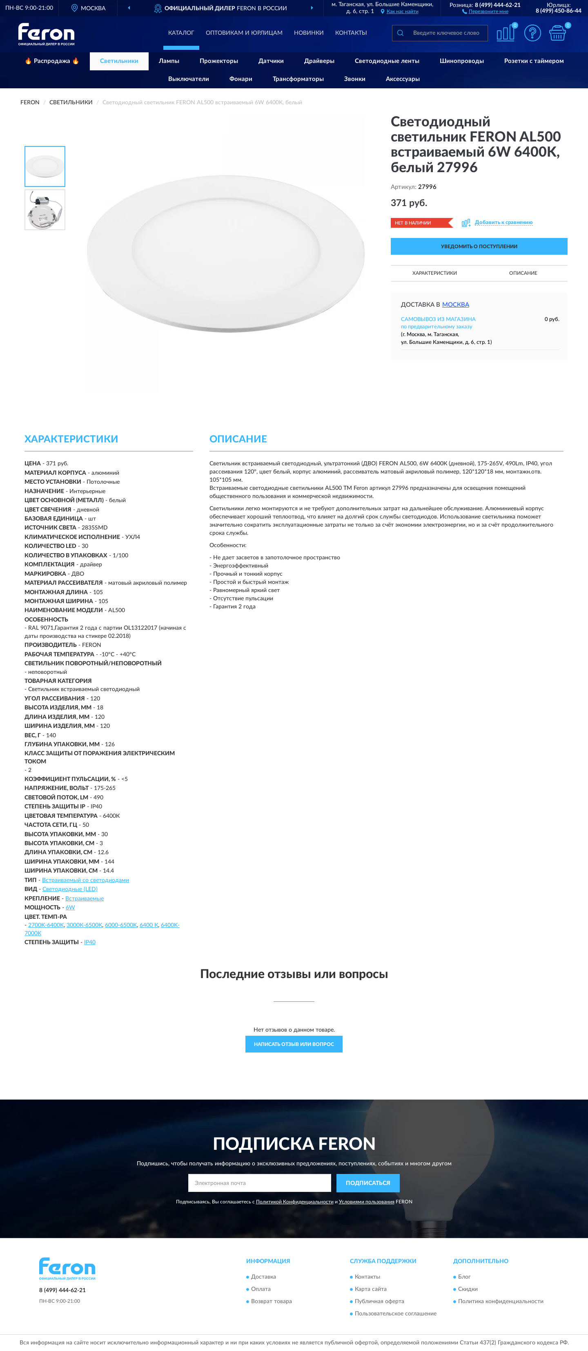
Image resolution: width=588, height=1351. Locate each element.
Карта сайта (371, 1290)
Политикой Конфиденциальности (295, 1201)
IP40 (90, 942)
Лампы (169, 61)
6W (70, 908)
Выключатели (188, 79)
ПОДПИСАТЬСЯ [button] (368, 1183)
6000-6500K (121, 925)
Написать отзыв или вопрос (294, 1044)
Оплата (261, 1290)
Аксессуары (403, 79)
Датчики (271, 61)
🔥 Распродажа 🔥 (52, 61)
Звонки (354, 79)
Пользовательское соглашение (396, 1314)
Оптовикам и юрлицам (244, 33)
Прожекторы (219, 61)
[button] (485, 11)
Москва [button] (455, 305)
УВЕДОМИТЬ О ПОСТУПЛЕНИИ (479, 246)
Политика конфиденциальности (500, 1302)
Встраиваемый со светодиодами (85, 880)
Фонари (240, 79)
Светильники (119, 61)
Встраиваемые (84, 899)
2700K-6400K (46, 925)
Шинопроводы (462, 61)
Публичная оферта (379, 1302)
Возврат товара (271, 1302)
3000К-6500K (84, 925)
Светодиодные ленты (387, 61)
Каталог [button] (181, 33)
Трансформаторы (298, 79)
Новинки (309, 33)
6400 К (149, 925)
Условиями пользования (366, 1201)
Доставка (263, 1277)
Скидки (468, 1290)
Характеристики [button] (434, 273)
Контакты (351, 33)
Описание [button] (523, 273)
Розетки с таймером (534, 61)
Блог (464, 1277)
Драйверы (319, 61)
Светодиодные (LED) (70, 889)
